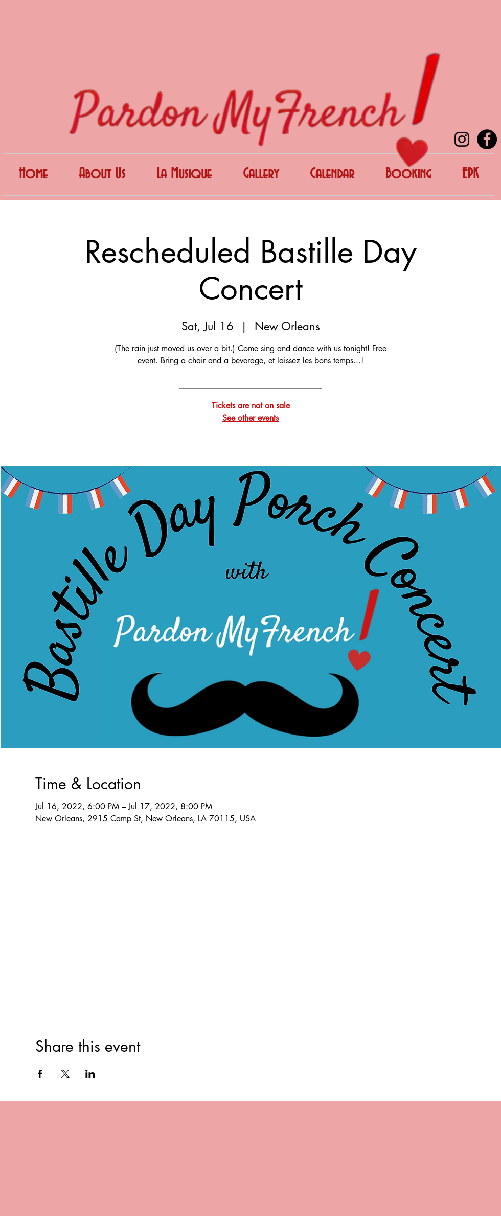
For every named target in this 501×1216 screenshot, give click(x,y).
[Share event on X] (65, 1074)
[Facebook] (487, 139)
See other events (250, 417)
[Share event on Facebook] (40, 1074)
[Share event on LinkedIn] (90, 1074)
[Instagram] (462, 139)
